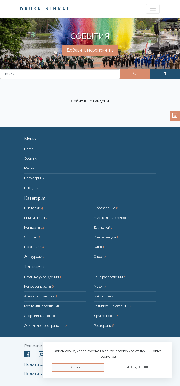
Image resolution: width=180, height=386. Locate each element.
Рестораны (104, 326)
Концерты (34, 227)
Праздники (34, 247)
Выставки (33, 208)
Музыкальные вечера (112, 218)
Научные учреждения (42, 277)
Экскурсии (34, 257)
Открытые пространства (45, 326)
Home (29, 149)
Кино (99, 247)
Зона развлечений (109, 277)
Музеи (100, 286)
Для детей (103, 227)
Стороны (32, 237)
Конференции (106, 237)
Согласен (77, 367)
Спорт (100, 257)
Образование (106, 208)
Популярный (34, 178)
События (31, 158)
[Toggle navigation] (153, 9)
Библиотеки (105, 296)
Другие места (106, 316)
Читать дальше (137, 367)
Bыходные (32, 188)
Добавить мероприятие (90, 50)
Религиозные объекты (112, 306)
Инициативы (35, 218)
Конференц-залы (39, 286)
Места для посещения (43, 306)
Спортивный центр (41, 316)
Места (29, 168)
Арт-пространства (40, 296)
